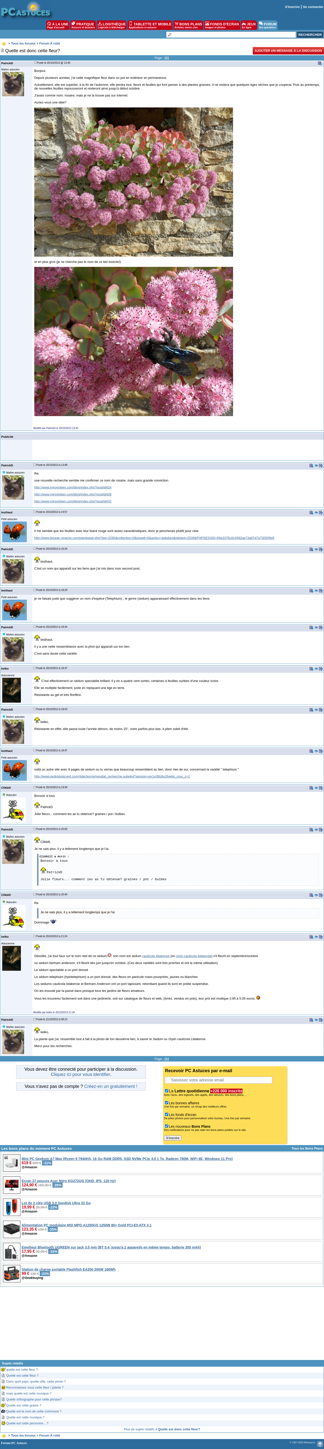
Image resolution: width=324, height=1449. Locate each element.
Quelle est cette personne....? (27, 1423)
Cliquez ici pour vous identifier (80, 1074)
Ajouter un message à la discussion (288, 50)
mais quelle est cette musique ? (28, 1393)
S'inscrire (292, 7)
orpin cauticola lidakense (193, 956)
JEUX (249, 25)
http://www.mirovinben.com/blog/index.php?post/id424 (73, 487)
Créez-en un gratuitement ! (110, 1086)
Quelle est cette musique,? (25, 1417)
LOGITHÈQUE (112, 25)
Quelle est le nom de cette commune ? (34, 1411)
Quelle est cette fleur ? (22, 1375)
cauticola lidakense (155, 956)
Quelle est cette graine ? (23, 1405)
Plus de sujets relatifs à (162, 1429)
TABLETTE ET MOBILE (150, 25)
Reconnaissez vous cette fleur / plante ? (35, 1387)
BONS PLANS (188, 25)
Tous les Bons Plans (307, 1148)
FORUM (268, 25)
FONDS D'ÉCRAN (222, 25)
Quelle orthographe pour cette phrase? (34, 1399)
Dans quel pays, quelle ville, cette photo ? (36, 1381)
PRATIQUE (83, 25)
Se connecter (313, 7)
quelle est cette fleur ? (22, 1369)
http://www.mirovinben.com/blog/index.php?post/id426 (73, 494)
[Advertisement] (162, 1325)
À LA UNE (57, 25)
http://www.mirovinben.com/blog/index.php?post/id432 (73, 501)
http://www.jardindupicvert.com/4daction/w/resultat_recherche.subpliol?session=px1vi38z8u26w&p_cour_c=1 (112, 776)
